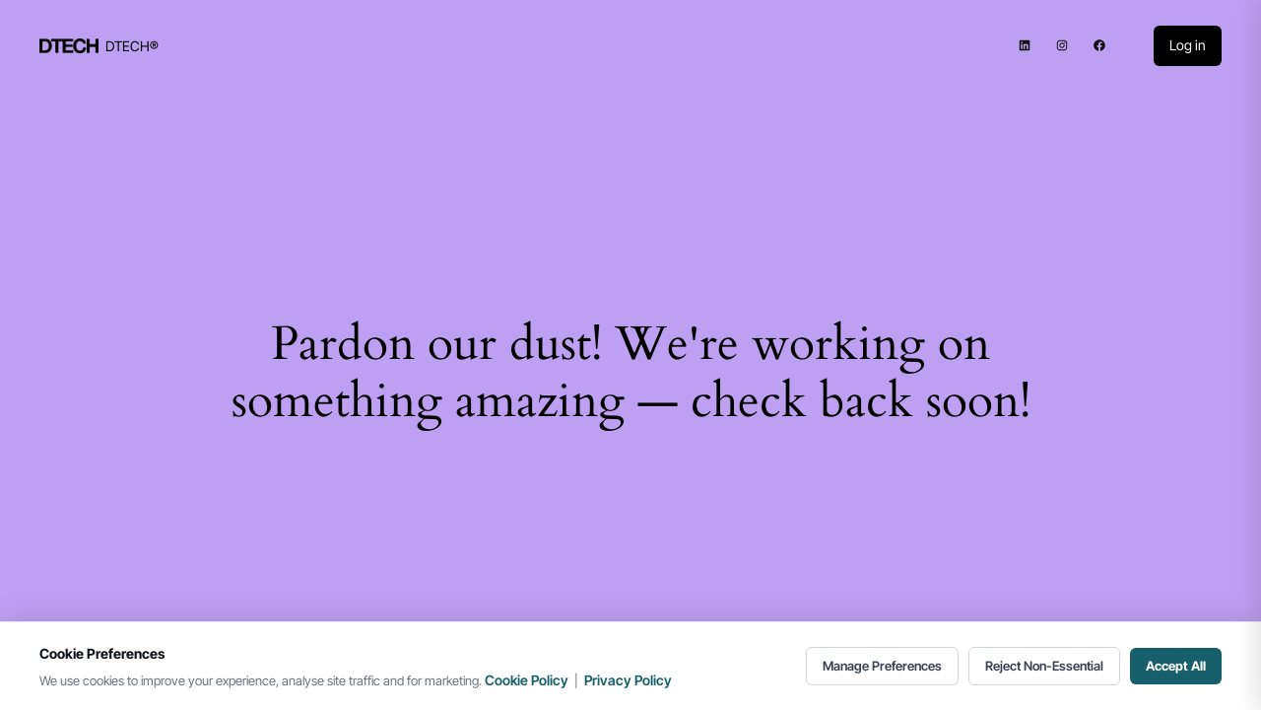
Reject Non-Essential (1044, 666)
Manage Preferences (882, 666)
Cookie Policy (526, 680)
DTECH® (132, 45)
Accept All (1176, 666)
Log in (1187, 44)
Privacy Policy (628, 680)
